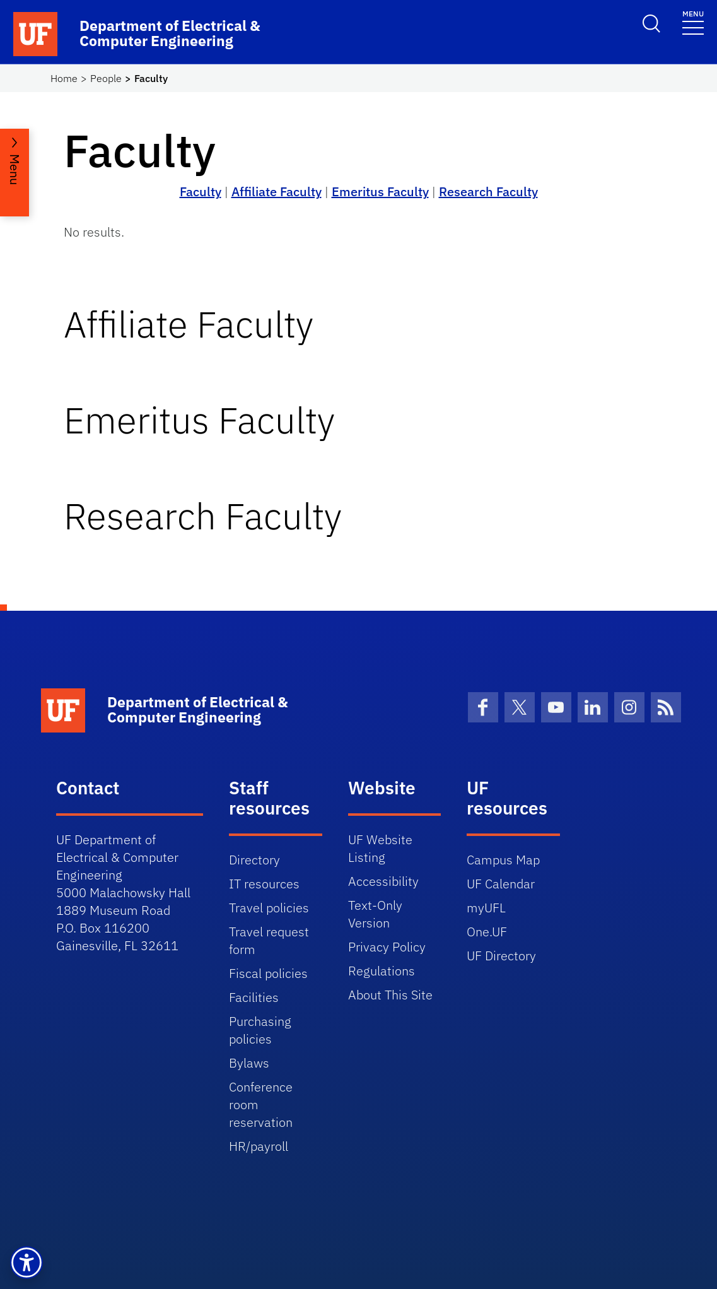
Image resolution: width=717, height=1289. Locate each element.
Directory (254, 859)
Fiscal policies (268, 973)
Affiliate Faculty (276, 191)
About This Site (390, 994)
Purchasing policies (260, 1030)
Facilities (254, 997)
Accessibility (383, 881)
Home (64, 78)
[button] (26, 1262)
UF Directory (501, 955)
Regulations (381, 970)
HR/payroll (258, 1146)
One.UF (487, 931)
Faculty (200, 191)
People (106, 78)
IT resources (264, 883)
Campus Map (503, 859)
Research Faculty (488, 191)
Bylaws (249, 1062)
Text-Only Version (375, 914)
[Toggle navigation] (693, 21)
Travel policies (269, 907)
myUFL (486, 907)
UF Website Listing (380, 848)
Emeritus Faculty (380, 191)
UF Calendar (501, 883)
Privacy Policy (387, 946)
